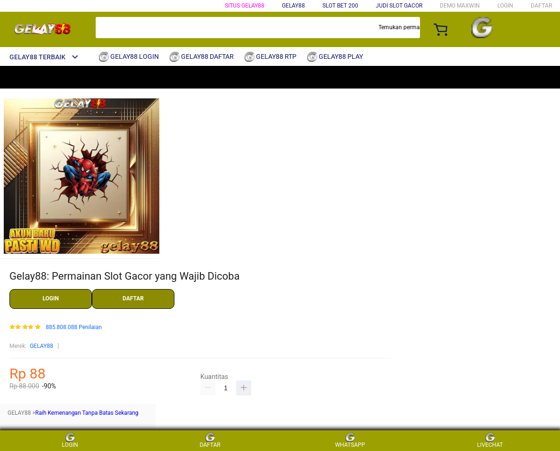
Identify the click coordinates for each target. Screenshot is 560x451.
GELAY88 (41, 346)
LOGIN (505, 5)
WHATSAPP (350, 440)
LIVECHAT (490, 440)
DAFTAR (541, 5)
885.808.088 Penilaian (74, 327)
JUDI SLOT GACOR (399, 5)
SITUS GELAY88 (244, 5)
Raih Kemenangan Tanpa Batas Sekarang (87, 413)
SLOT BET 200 (340, 5)
